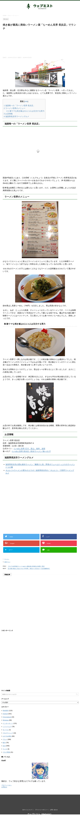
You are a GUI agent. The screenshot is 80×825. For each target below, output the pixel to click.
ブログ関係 (6, 752)
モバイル (6, 730)
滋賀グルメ (7, 562)
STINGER (58, 810)
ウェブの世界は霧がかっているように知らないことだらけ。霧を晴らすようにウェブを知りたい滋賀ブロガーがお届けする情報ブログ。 (40, 807)
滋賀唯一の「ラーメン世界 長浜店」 (19, 106)
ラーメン (6, 559)
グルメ (5, 739)
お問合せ (4, 787)
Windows (6, 720)
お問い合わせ (54, 799)
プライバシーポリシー (41, 799)
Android (5, 714)
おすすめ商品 (7, 736)
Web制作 (6, 710)
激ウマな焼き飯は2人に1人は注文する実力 (25, 111)
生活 (4, 746)
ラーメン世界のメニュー (14, 108)
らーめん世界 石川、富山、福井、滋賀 (29, 449)
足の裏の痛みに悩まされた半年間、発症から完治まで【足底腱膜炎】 (29, 568)
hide (26, 101)
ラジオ (5, 749)
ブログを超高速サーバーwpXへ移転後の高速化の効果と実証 (26, 566)
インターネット (8, 723)
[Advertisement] (40, 44)
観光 (4, 742)
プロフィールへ (6, 785)
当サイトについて (27, 799)
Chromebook (7, 717)
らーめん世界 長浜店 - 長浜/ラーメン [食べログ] (31, 451)
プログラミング (8, 733)
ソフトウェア (7, 726)
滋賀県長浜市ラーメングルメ (16, 116)
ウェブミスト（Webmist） (40, 804)
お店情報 (8, 114)
